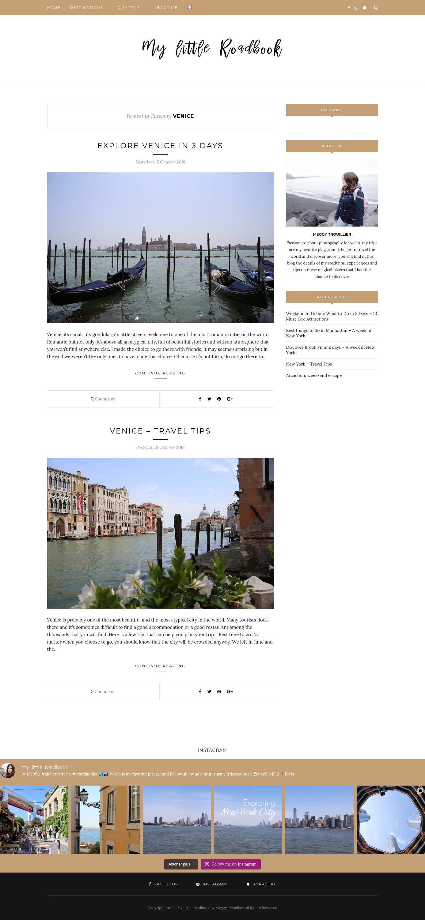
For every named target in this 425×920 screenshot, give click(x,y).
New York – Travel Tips (309, 364)
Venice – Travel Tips (160, 430)
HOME (54, 8)
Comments (103, 399)
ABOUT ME (166, 8)
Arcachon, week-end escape (314, 375)
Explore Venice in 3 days (160, 145)
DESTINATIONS (86, 8)
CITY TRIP (128, 8)
